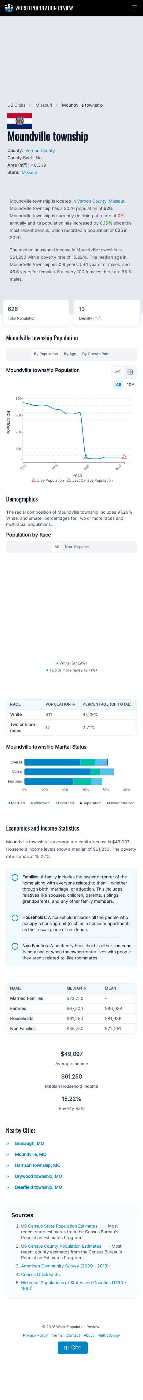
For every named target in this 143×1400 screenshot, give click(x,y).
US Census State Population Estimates (60, 1232)
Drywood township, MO (34, 1183)
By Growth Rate (95, 354)
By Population (46, 354)
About (89, 1342)
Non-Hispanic (77, 550)
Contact (73, 1342)
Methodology (108, 1342)
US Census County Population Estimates (61, 1253)
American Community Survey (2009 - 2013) (65, 1272)
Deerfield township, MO (34, 1194)
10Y (130, 384)
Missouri (44, 105)
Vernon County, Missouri (101, 201)
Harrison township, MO (33, 1172)
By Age (70, 354)
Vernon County (40, 150)
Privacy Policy (35, 1342)
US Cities (17, 105)
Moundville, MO (26, 1161)
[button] (134, 8)
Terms (57, 1342)
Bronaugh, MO (25, 1150)
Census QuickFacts (41, 1281)
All (118, 384)
